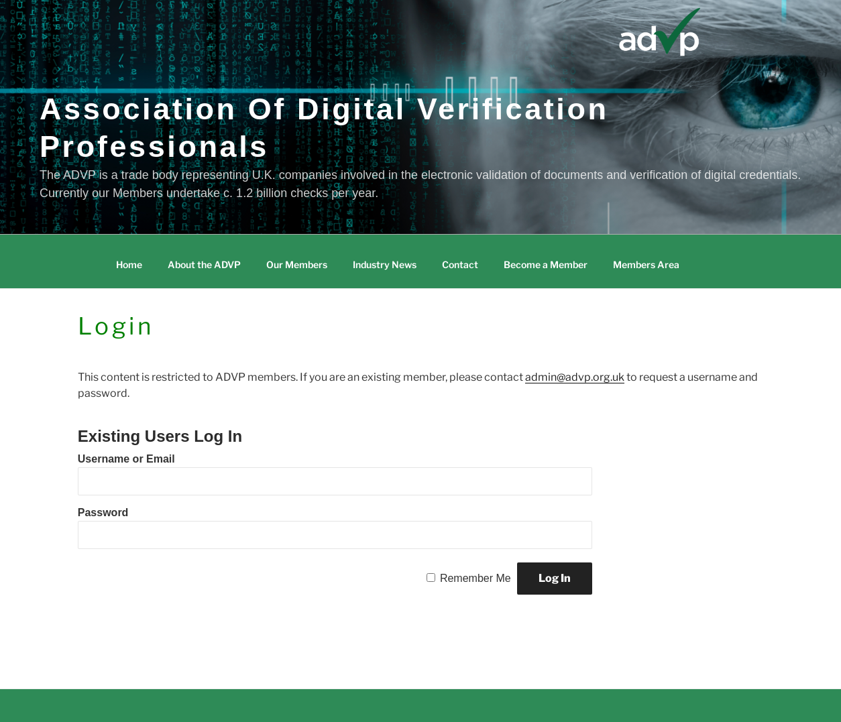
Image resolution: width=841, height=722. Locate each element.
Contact (460, 264)
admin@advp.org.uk (574, 377)
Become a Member (545, 264)
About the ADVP (204, 264)
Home (129, 264)
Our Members (296, 264)
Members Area (646, 264)
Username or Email (126, 459)
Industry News (384, 264)
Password (103, 512)
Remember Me (475, 578)
